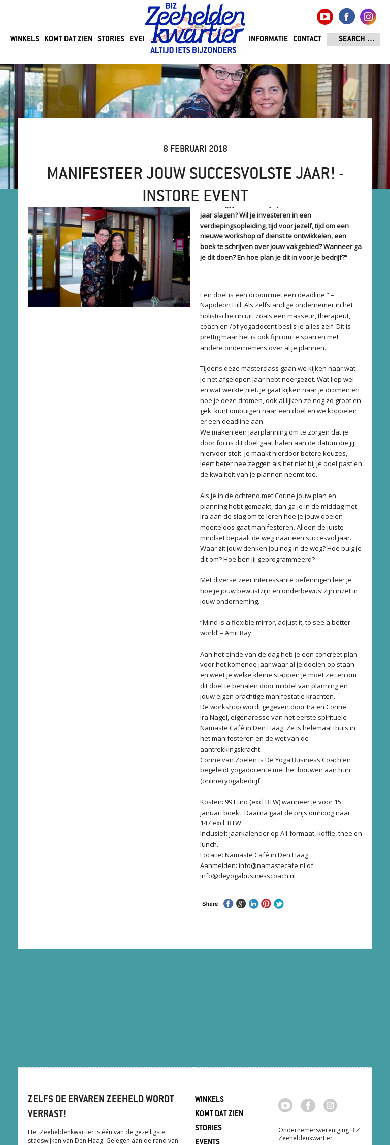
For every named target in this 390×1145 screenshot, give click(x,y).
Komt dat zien (68, 39)
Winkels (24, 39)
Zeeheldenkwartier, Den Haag (195, 32)
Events (141, 39)
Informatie (268, 39)
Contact (307, 39)
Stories (111, 39)
